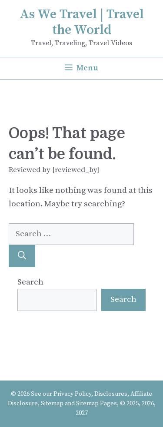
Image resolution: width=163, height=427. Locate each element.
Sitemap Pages (96, 403)
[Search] (22, 256)
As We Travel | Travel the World (82, 22)
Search (30, 282)
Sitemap (52, 403)
